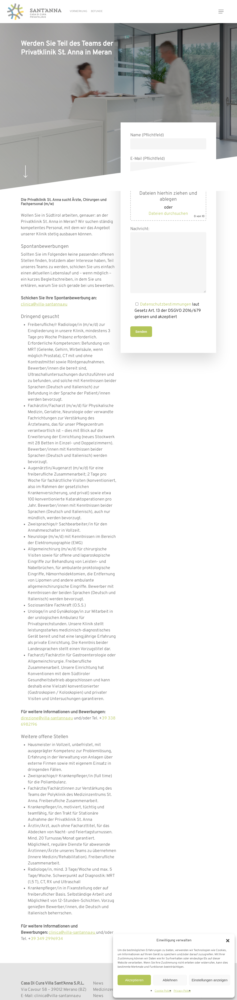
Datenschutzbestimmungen (165, 304)
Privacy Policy (182, 991)
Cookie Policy (163, 991)
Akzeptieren (134, 980)
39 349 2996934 (47, 939)
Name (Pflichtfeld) (168, 141)
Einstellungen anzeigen (210, 980)
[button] (227, 940)
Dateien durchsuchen (168, 213)
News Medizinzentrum (108, 986)
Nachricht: (168, 260)
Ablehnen (170, 980)
